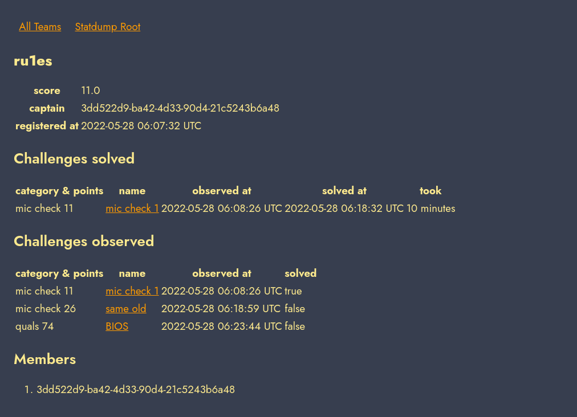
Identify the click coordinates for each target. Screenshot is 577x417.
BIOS (116, 326)
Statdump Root (108, 26)
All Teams (40, 26)
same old (125, 308)
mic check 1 (132, 208)
